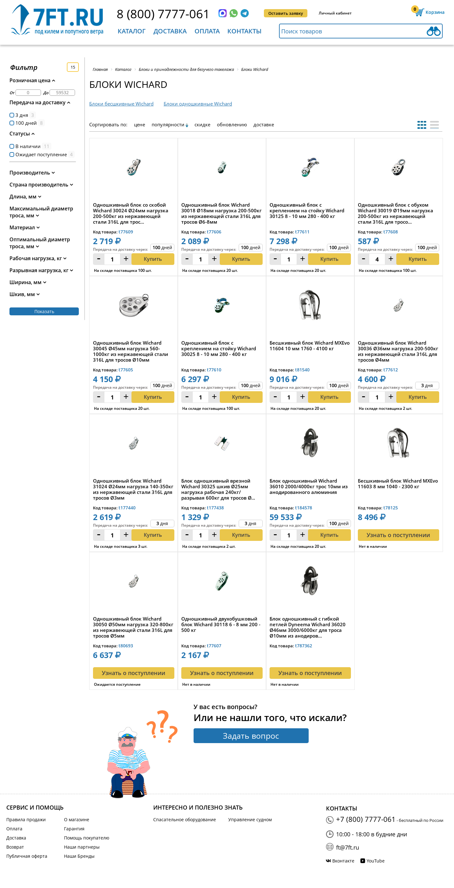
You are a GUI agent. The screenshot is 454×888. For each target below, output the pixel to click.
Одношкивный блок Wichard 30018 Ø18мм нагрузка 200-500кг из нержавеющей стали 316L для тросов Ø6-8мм (221, 213)
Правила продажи (26, 819)
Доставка (170, 31)
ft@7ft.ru (347, 847)
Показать (44, 311)
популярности (168, 124)
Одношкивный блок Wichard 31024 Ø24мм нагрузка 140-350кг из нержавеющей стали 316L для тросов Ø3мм (133, 489)
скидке (202, 124)
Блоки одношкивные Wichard (198, 103)
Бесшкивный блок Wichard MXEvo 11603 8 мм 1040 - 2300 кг (398, 484)
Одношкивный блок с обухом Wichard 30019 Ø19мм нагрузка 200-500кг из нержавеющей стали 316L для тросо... (395, 213)
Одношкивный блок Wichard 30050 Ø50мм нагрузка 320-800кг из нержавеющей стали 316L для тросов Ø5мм (133, 627)
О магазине (76, 819)
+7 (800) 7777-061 (366, 819)
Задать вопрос (251, 735)
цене (139, 124)
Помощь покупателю (86, 838)
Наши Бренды (79, 856)
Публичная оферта (26, 856)
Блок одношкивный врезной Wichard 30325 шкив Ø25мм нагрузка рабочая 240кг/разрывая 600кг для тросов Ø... (218, 489)
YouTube (376, 860)
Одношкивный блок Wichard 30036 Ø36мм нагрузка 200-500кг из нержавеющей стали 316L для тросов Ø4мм (398, 351)
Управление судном (250, 819)
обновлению (232, 124)
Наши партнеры (82, 847)
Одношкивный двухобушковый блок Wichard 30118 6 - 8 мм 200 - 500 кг (220, 624)
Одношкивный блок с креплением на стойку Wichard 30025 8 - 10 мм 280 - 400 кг (218, 348)
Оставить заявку (285, 13)
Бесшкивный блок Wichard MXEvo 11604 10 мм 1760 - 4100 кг (310, 346)
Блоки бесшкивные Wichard (121, 103)
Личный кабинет (335, 13)
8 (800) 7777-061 (163, 13)
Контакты (244, 31)
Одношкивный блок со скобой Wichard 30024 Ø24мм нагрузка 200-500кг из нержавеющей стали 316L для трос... (130, 213)
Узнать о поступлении (398, 535)
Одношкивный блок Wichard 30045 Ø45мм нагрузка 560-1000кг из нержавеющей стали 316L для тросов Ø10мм (130, 351)
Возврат (15, 847)
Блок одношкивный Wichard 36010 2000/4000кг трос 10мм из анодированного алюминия (309, 486)
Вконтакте (343, 860)
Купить (153, 258)
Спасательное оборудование (184, 819)
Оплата (207, 31)
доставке (263, 124)
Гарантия (74, 829)
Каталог (132, 31)
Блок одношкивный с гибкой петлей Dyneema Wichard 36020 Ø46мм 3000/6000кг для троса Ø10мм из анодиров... (308, 627)
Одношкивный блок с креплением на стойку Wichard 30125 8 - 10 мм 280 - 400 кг (307, 210)
